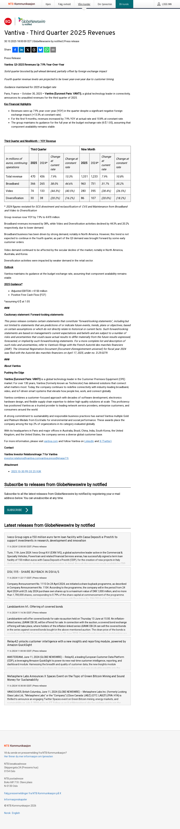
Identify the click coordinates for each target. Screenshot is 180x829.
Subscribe (18, 510)
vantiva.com (51, 441)
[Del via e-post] (53, 50)
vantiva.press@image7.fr (54, 458)
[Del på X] (28, 50)
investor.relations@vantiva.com (22, 458)
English (16, 813)
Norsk (7, 813)
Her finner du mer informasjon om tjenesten (28, 756)
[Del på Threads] (34, 50)
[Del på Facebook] (15, 50)
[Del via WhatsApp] (47, 50)
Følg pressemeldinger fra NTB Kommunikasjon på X (32, 793)
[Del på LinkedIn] (21, 50)
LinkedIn (89, 441)
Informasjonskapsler (15, 799)
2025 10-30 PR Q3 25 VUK (26, 471)
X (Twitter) (105, 441)
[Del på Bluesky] (40, 50)
